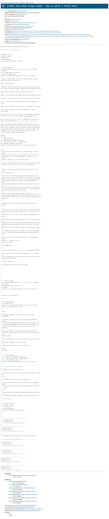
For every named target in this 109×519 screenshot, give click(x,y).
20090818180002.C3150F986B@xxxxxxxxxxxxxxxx (22, 34)
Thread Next (19, 2)
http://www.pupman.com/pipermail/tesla (20, 24)
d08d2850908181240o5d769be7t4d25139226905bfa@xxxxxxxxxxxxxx (74, 34)
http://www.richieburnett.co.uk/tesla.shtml (28, 121)
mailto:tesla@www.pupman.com (17, 29)
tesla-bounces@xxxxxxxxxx (15, 41)
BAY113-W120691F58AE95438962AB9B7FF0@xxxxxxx (47, 34)
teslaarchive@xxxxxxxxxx (16, 19)
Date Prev (3, 2)
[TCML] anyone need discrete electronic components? (24, 506)
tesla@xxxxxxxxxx (23, 11)
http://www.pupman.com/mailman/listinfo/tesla (22, 31)
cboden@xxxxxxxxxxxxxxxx (21, 14)
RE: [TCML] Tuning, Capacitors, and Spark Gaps (22, 507)
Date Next (8, 2)
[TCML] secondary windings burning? (17, 482)
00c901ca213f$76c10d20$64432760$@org (84, 36)
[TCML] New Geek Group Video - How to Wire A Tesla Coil (22, 488)
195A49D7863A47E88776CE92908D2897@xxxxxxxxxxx (36, 36)
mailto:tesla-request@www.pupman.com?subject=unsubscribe (48, 32)
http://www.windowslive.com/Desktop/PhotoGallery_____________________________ (18, 439)
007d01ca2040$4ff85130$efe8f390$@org (14, 36)
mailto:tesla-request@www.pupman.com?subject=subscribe (46, 31)
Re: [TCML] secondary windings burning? (18, 485)
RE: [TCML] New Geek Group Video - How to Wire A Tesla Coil (23, 476)
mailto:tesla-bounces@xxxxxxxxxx (25, 69)
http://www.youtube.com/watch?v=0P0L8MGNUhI (13, 366)
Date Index (24, 2)
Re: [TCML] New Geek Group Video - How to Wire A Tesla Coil (23, 491)
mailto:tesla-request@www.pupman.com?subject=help (21, 26)
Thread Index (30, 2)
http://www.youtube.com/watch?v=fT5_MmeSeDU (10, 49)
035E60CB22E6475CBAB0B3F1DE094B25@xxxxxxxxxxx (23, 22)
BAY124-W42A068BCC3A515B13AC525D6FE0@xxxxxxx (61, 36)
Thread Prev (13, 2)
